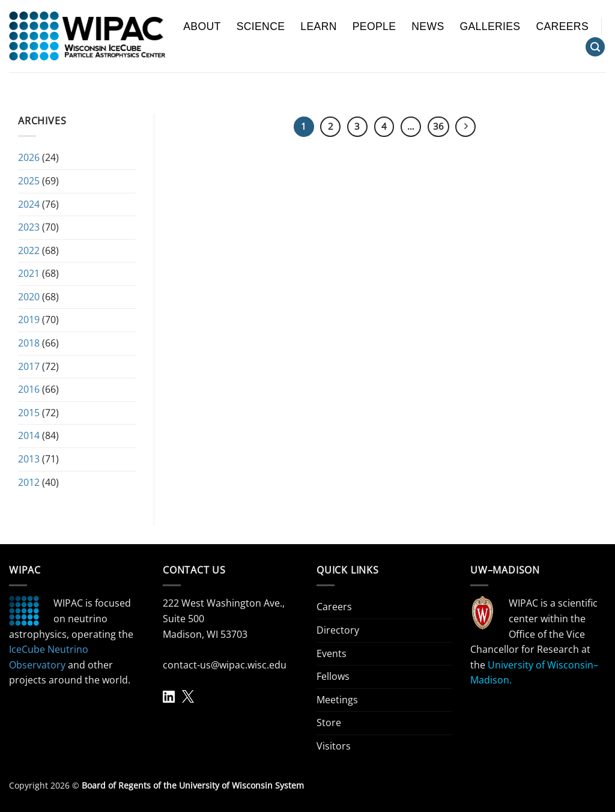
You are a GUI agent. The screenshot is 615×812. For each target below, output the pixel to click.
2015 (29, 412)
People (374, 26)
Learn (318, 26)
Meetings (337, 699)
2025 (29, 180)
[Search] (595, 47)
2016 (29, 389)
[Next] (465, 127)
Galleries (490, 26)
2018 (29, 343)
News (427, 26)
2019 (29, 319)
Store (329, 722)
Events (332, 653)
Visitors (334, 746)
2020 (29, 296)
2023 (29, 227)
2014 (29, 435)
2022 (29, 250)
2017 (29, 366)
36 (438, 126)
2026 (29, 157)
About (201, 26)
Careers (562, 26)
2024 (29, 204)
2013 (29, 458)
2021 (29, 273)
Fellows (333, 676)
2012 (29, 482)
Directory (338, 630)
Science (261, 26)
